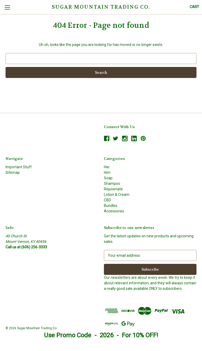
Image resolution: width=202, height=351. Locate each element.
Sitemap (13, 172)
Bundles (110, 205)
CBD (107, 200)
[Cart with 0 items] (194, 7)
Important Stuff (19, 167)
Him (107, 172)
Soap (108, 178)
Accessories (114, 211)
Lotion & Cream (116, 194)
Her (107, 167)
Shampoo (112, 183)
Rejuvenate (113, 189)
